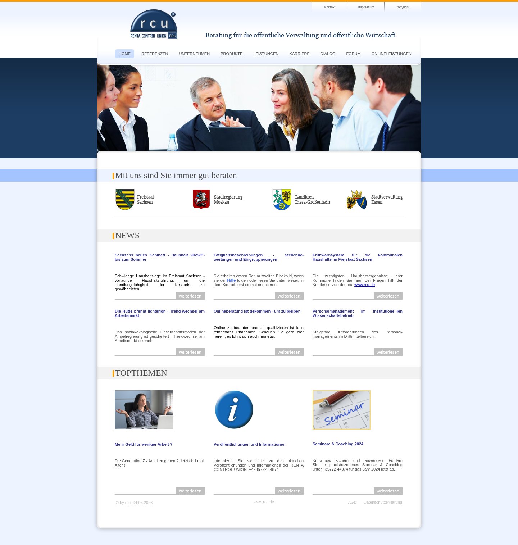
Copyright (403, 7)
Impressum (366, 7)
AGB (352, 502)
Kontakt (330, 7)
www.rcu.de (364, 284)
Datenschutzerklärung (383, 502)
